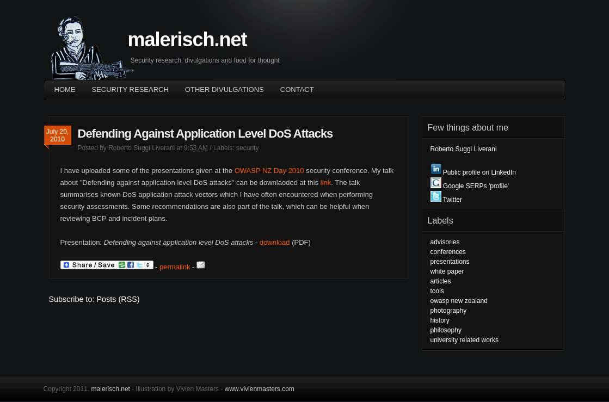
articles (440, 281)
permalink (174, 267)
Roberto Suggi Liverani (141, 148)
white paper (447, 271)
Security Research (130, 89)
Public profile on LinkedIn (473, 172)
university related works (464, 340)
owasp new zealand (459, 301)
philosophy (446, 330)
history (440, 320)
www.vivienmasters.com (259, 389)
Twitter (446, 199)
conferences (448, 252)
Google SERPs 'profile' (469, 186)
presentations (450, 261)
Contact (297, 89)
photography (448, 310)
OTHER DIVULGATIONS (224, 89)
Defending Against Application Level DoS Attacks (205, 133)
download (275, 242)
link (326, 182)
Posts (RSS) (118, 299)
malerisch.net (187, 39)
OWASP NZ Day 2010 (269, 170)
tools (437, 291)
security (247, 148)
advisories (445, 242)
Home (65, 89)
